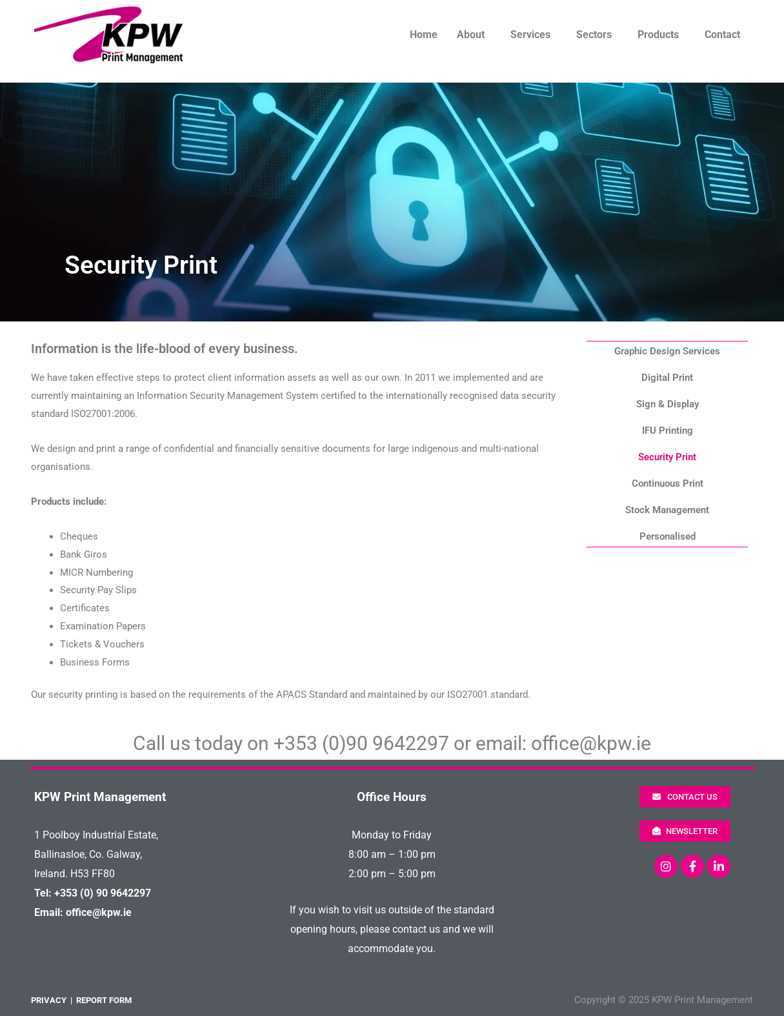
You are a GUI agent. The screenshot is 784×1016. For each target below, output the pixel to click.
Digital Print (667, 377)
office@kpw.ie (591, 743)
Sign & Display (667, 404)
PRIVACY (48, 1000)
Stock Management (667, 510)
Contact (722, 34)
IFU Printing (667, 430)
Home (423, 34)
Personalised (667, 536)
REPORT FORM (104, 1000)
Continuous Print (667, 483)
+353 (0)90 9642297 (361, 743)
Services (530, 34)
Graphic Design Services (667, 351)
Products (658, 34)
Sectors (594, 34)
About (471, 34)
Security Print (667, 457)
